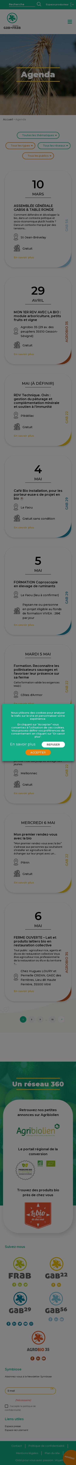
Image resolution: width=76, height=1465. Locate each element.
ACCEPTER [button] (38, 752)
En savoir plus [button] (22, 744)
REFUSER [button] (53, 744)
